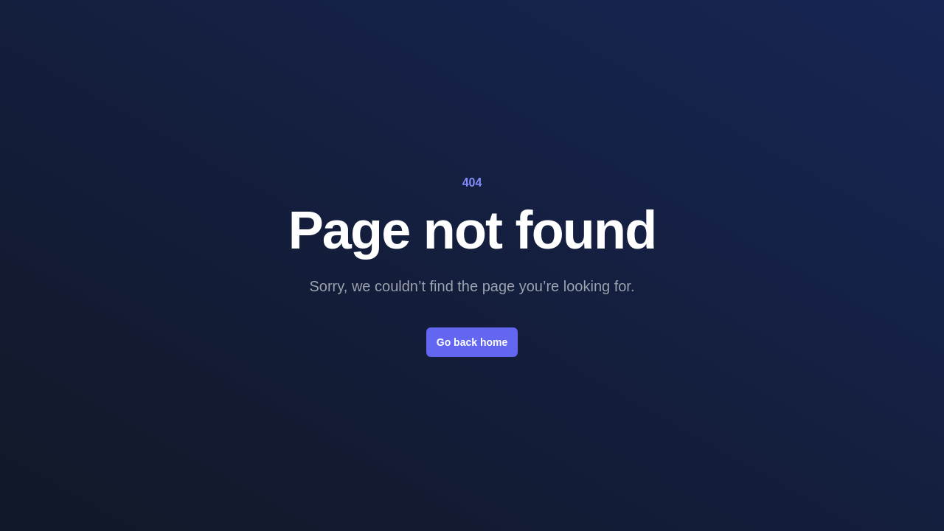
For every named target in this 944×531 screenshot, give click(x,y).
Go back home (472, 342)
